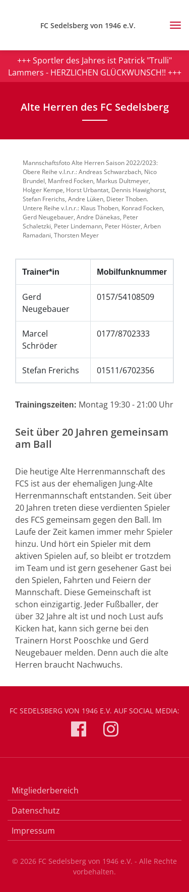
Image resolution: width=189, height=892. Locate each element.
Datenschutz (36, 810)
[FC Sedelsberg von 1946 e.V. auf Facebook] (78, 730)
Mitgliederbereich (45, 790)
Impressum (33, 830)
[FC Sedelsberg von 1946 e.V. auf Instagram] (110, 730)
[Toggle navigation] (171, 25)
